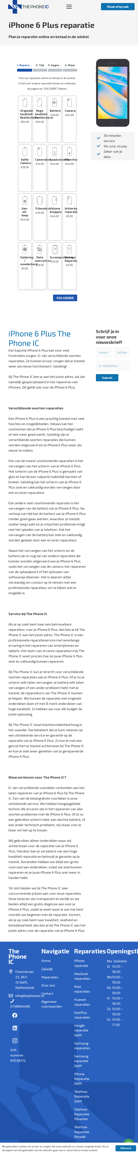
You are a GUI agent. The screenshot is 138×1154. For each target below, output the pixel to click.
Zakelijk (47, 969)
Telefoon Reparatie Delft (81, 1096)
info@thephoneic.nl (29, 996)
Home (46, 961)
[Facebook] (14, 1015)
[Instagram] (14, 1040)
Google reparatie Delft (81, 1030)
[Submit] (107, 377)
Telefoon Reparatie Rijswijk (81, 1131)
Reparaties (49, 977)
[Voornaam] (103, 352)
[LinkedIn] (14, 1028)
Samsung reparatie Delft (81, 1061)
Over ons (48, 985)
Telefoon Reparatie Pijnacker (81, 1114)
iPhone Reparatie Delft (81, 1078)
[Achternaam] (122, 352)
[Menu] (69, 6)
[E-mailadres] (113, 366)
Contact (47, 993)
